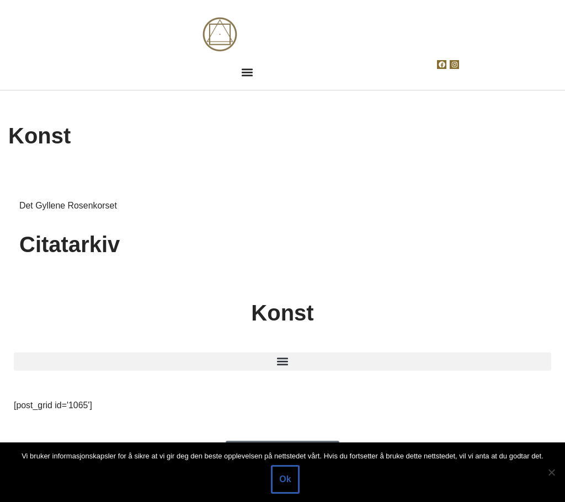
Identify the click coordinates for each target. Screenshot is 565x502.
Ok (285, 479)
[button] (247, 72)
